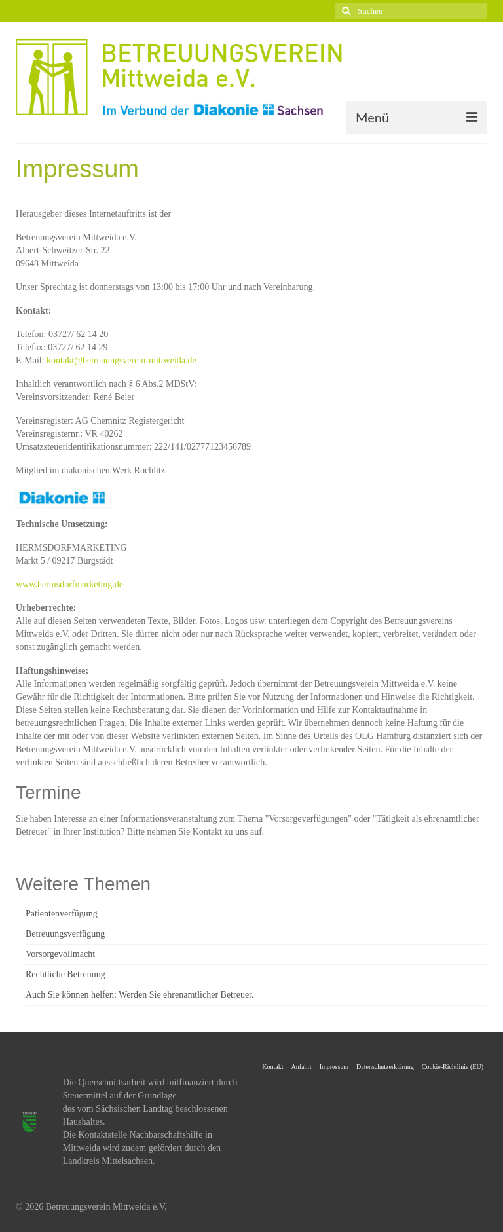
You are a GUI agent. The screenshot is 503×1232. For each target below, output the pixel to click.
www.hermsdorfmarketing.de (69, 584)
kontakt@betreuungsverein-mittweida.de (121, 360)
